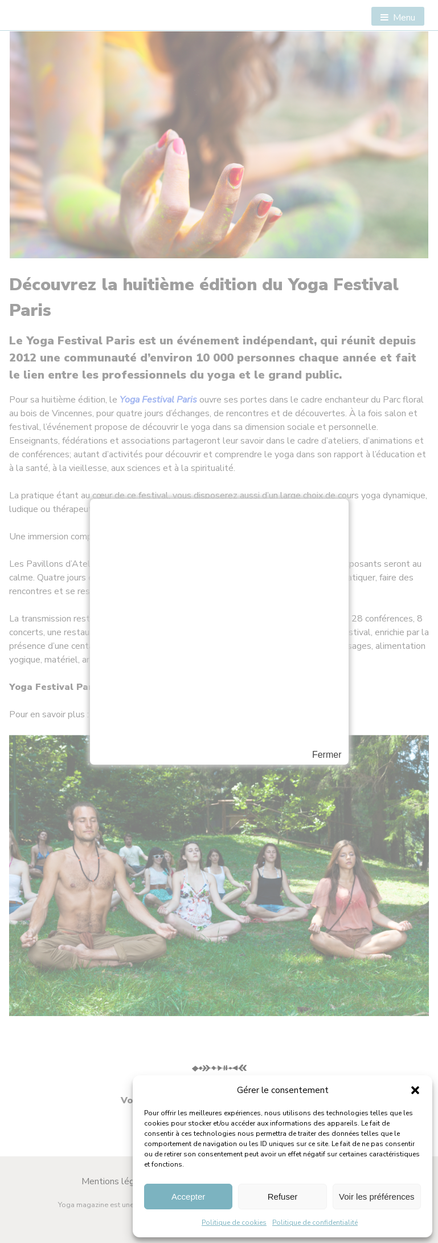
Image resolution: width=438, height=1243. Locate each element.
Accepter (188, 1196)
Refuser (283, 1196)
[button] (415, 1090)
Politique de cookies (234, 1222)
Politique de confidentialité (315, 1222)
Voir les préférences (377, 1196)
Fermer (327, 754)
